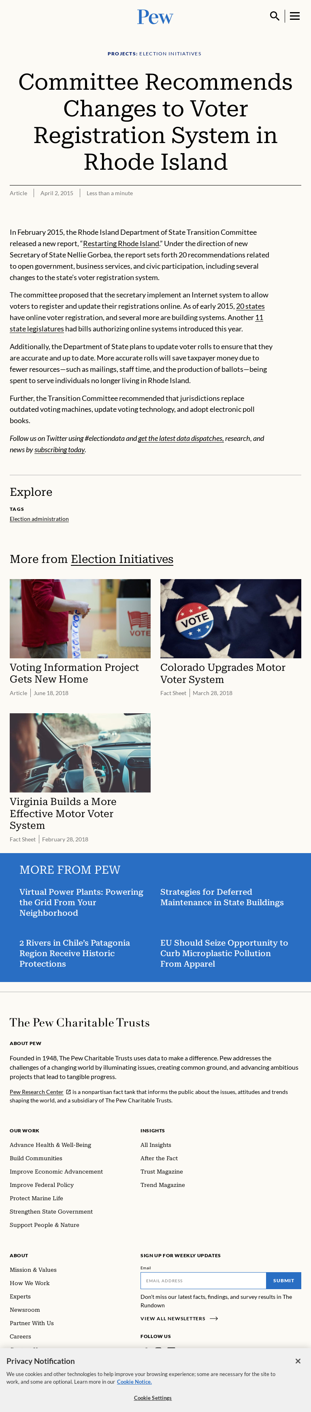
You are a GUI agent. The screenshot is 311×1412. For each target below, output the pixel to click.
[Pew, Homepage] (155, 16)
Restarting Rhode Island (121, 243)
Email (146, 1268)
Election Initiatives (122, 559)
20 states (250, 305)
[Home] (79, 1022)
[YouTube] (195, 1351)
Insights (153, 1130)
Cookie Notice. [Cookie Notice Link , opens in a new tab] (134, 1387)
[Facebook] (145, 1351)
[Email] (203, 1280)
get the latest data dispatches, (181, 438)
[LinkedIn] (171, 1351)
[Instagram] (158, 1351)
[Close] (298, 1367)
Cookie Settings (153, 1403)
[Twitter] (183, 1351)
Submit (283, 1280)
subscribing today (59, 449)
